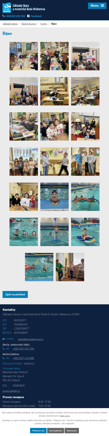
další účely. (65, 416)
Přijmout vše (37, 430)
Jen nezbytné (55, 430)
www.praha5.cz (11, 391)
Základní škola (10, 24)
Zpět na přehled (15, 295)
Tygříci (43, 24)
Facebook (36, 16)
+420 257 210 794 (15, 16)
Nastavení (72, 430)
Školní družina (28, 24)
